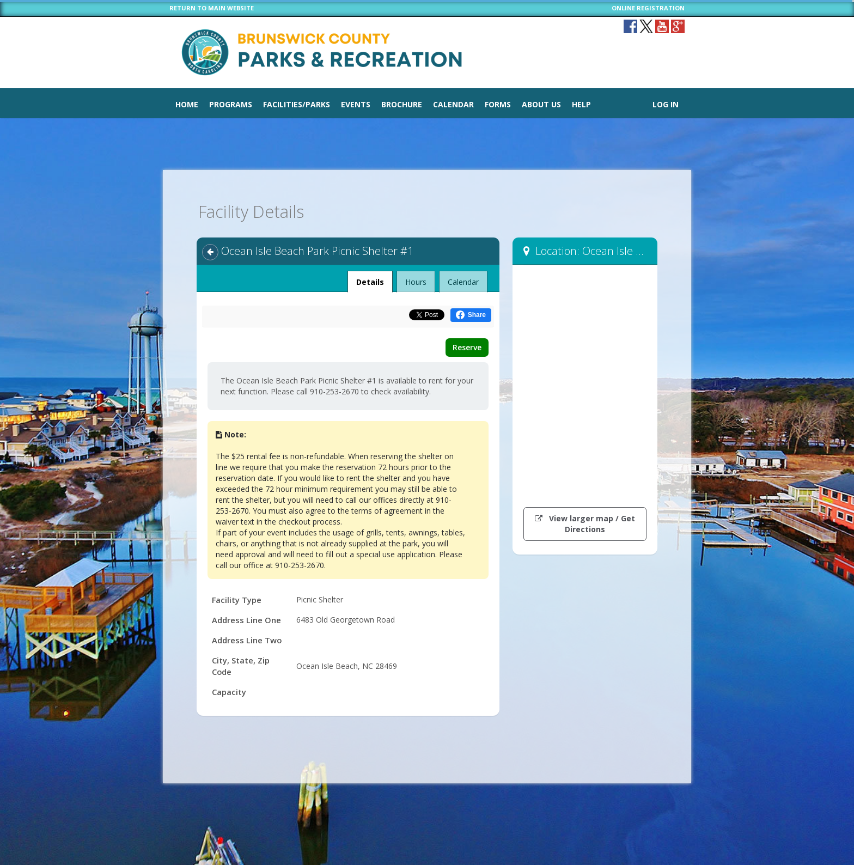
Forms (498, 104)
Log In (665, 104)
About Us (541, 104)
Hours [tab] (415, 282)
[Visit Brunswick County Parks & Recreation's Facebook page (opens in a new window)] (630, 26)
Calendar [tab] (463, 282)
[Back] (210, 252)
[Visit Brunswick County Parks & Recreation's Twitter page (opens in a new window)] (646, 26)
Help (581, 104)
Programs (230, 104)
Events (355, 104)
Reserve (467, 347)
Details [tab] (370, 279)
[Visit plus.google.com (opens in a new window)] (678, 26)
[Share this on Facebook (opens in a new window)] (470, 315)
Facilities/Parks (296, 104)
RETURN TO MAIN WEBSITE (211, 8)
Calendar (453, 104)
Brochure (401, 104)
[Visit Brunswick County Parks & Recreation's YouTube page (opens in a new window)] (662, 26)
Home (186, 104)
